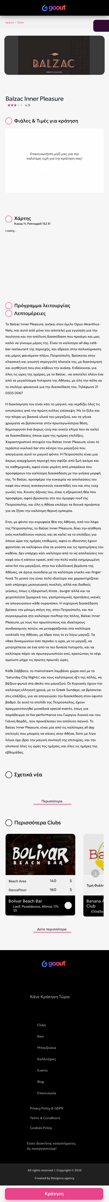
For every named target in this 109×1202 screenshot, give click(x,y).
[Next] (95, 873)
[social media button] (44, 980)
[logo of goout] (54, 8)
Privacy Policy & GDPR (46, 1108)
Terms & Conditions (45, 1118)
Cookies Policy (41, 1128)
